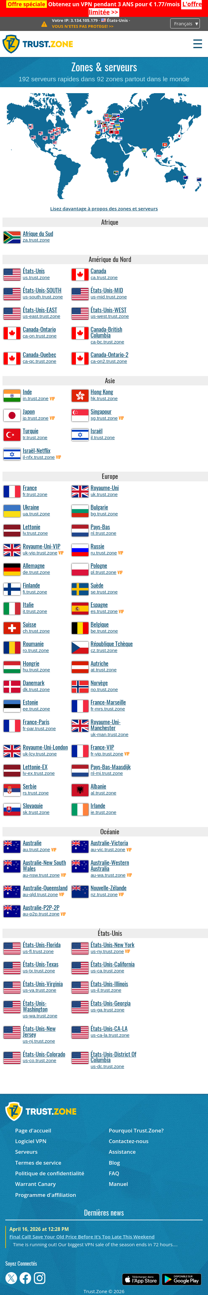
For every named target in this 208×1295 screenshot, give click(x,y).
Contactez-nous (128, 1141)
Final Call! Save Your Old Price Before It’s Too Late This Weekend (82, 1236)
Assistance (122, 1151)
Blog (114, 1162)
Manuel (118, 1183)
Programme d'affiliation (45, 1194)
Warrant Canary (35, 1183)
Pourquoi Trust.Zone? (136, 1130)
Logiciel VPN (31, 1141)
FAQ (114, 1173)
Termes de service (38, 1162)
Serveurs (26, 1151)
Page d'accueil (33, 1130)
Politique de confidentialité (49, 1173)
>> (82, 26)
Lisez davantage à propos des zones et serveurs (104, 208)
